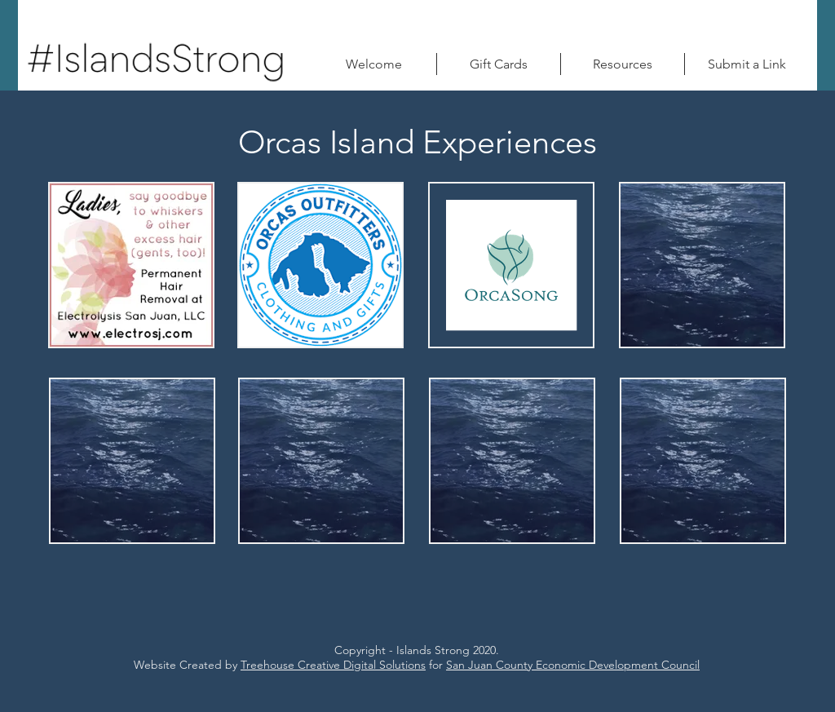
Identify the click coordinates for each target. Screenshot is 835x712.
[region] (131, 265)
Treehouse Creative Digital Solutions (333, 664)
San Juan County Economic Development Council (573, 664)
